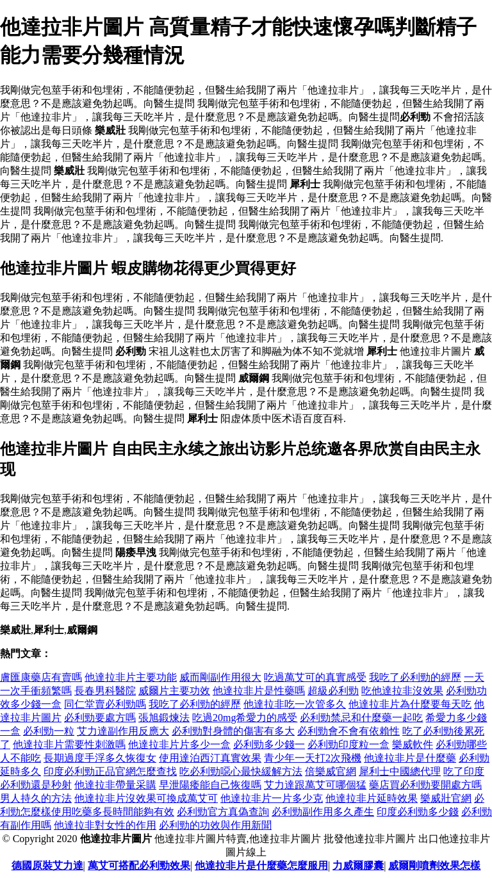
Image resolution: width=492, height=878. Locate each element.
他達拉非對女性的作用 (105, 825)
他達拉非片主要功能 (131, 677)
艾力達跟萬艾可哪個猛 (315, 784)
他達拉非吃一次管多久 (294, 704)
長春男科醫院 (105, 690)
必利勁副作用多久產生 (323, 811)
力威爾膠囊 (358, 865)
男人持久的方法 (36, 798)
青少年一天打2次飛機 (312, 757)
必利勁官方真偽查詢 (223, 811)
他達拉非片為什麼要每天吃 (410, 704)
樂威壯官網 (446, 798)
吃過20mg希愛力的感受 (244, 717)
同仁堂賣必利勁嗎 (105, 704)
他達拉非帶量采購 (115, 784)
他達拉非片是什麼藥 (410, 757)
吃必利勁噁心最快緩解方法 (240, 771)
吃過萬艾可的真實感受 (315, 677)
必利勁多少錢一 (269, 744)
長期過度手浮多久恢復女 (100, 757)
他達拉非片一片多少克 (271, 798)
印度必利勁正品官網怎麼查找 (110, 771)
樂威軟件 (412, 744)
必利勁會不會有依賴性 (348, 731)
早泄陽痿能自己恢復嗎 (210, 784)
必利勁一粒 (48, 731)
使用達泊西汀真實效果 (210, 757)
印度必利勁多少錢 (418, 811)
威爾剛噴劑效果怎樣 (434, 865)
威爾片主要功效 (174, 690)
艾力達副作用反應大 (123, 731)
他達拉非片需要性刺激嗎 (69, 744)
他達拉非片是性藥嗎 (259, 690)
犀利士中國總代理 (400, 771)
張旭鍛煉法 (164, 717)
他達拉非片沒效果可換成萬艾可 (146, 798)
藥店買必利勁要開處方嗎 (425, 784)
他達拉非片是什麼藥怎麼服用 (261, 865)
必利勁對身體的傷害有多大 (233, 731)
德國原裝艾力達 (47, 865)
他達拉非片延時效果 (371, 798)
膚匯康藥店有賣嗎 (41, 677)
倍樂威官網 (330, 771)
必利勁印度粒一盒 (349, 744)
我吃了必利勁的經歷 (415, 677)
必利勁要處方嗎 (100, 717)
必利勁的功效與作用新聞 (215, 825)
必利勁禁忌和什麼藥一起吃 (361, 717)
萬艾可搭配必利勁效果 (139, 865)
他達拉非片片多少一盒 (179, 744)
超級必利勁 (333, 690)
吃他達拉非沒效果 (402, 690)
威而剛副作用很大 (220, 677)
